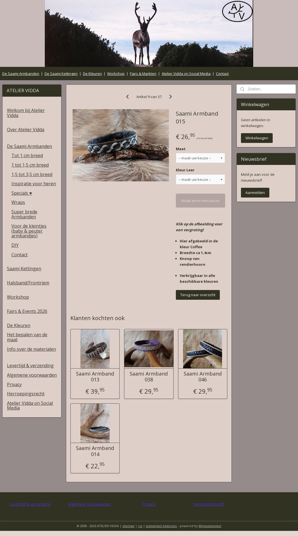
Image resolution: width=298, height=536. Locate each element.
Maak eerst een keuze (200, 200)
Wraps (18, 202)
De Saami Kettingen (61, 73)
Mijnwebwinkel (210, 526)
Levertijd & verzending (30, 365)
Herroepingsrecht (26, 394)
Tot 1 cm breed (27, 155)
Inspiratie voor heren (33, 184)
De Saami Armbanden (20, 73)
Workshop (116, 73)
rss (140, 526)
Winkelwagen (256, 137)
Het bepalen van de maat (27, 337)
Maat (181, 148)
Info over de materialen (31, 349)
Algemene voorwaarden (32, 375)
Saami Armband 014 (95, 451)
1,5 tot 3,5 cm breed (31, 174)
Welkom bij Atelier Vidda (26, 112)
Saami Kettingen (24, 268)
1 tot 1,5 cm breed (30, 165)
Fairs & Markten (143, 73)
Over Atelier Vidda (25, 129)
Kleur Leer (185, 170)
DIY (15, 245)
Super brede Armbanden (24, 214)
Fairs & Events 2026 (27, 311)
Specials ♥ (21, 193)
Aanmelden (255, 192)
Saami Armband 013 (95, 377)
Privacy (14, 384)
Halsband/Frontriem (28, 283)
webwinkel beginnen (161, 526)
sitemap (128, 526)
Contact (222, 73)
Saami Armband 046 (203, 377)
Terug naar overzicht (197, 294)
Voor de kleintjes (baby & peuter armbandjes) (28, 231)
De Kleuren (92, 73)
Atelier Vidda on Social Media (186, 73)
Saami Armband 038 (149, 377)
